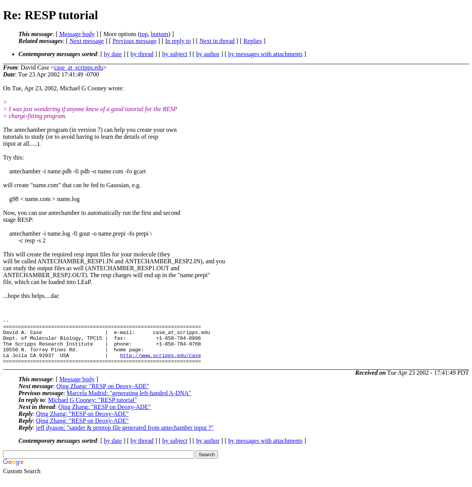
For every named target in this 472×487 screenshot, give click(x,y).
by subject (174, 54)
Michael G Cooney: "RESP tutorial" (92, 409)
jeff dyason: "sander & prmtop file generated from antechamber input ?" (125, 437)
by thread (142, 54)
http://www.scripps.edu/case (160, 363)
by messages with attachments (265, 54)
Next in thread (217, 41)
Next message (87, 41)
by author (207, 54)
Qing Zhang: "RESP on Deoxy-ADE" (103, 395)
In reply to (178, 41)
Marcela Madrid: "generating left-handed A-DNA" (128, 402)
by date (113, 54)
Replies (252, 41)
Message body (77, 34)
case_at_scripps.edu (78, 67)
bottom (159, 34)
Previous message (134, 41)
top (144, 34)
